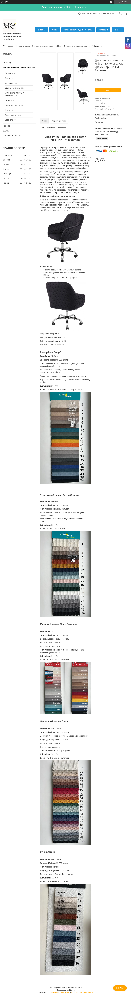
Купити (108, 90)
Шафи (7, 110)
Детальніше (80, 7)
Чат (120, 988)
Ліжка (54, 29)
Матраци (103, 29)
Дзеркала (9, 120)
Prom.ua (78, 987)
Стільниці (7, 62)
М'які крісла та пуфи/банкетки (78, 29)
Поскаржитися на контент (59, 992)
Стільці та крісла (22, 46)
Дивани (41, 29)
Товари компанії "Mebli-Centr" (18, 67)
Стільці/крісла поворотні (43, 46)
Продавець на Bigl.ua (66, 990)
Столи (7, 100)
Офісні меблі (10, 115)
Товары (9, 46)
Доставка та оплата (12, 135)
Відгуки (6, 130)
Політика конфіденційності (82, 992)
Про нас (6, 126)
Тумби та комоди (12, 105)
